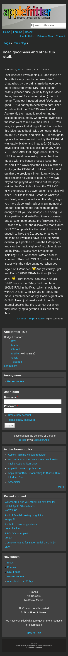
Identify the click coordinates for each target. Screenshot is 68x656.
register (41, 318)
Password (11, 406)
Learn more (10, 365)
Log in (32, 318)
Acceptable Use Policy (20, 581)
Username (11, 397)
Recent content (16, 381)
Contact (60, 36)
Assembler (14, 482)
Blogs (6, 43)
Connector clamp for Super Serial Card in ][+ (30, 542)
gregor (8, 537)
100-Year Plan (45, 36)
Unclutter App (41, 439)
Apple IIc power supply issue (24, 468)
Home (6, 32)
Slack (14, 357)
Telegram (16, 361)
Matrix (14, 345)
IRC (13, 341)
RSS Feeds (13, 571)
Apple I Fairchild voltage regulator (27, 454)
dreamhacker (12, 528)
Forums (17, 32)
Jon (19, 69)
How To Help (26, 36)
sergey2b (10, 519)
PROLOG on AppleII (16, 533)
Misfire (15, 353)
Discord (15, 349)
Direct (22, 439)
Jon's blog (19, 43)
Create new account (19, 415)
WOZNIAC (11, 510)
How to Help (34, 633)
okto (7, 546)
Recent (29, 32)
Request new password (21, 419)
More (61, 486)
